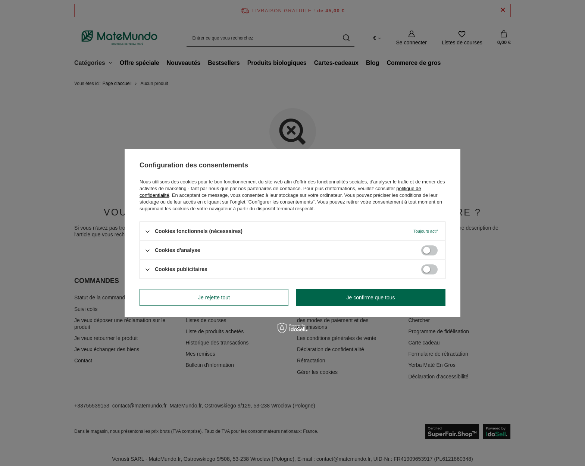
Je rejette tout (214, 297)
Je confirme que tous (371, 297)
